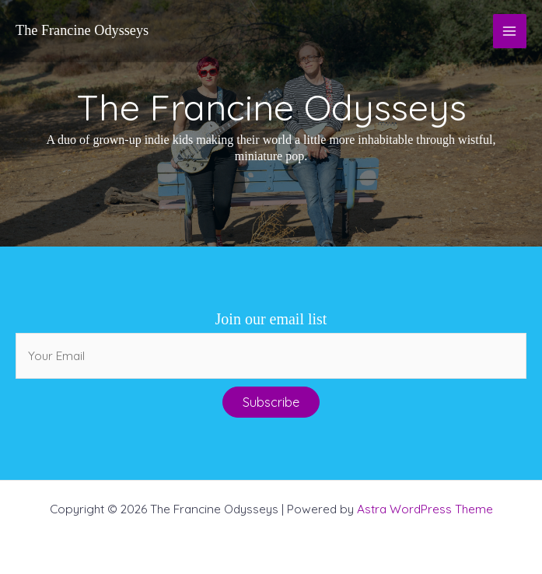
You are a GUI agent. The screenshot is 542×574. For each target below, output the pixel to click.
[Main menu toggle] (509, 30)
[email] (271, 356)
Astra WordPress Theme (425, 508)
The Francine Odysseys (82, 30)
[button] (271, 402)
